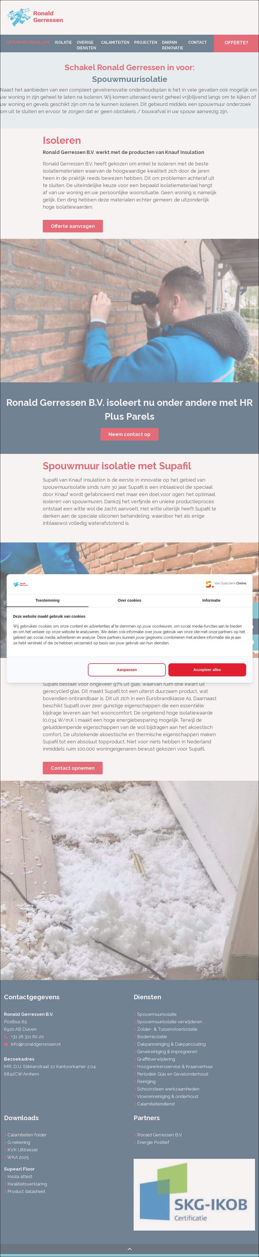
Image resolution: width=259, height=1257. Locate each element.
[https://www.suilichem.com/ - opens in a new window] (226, 584)
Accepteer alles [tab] (207, 670)
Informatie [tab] (211, 600)
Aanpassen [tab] (127, 670)
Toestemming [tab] (48, 600)
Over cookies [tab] (129, 600)
